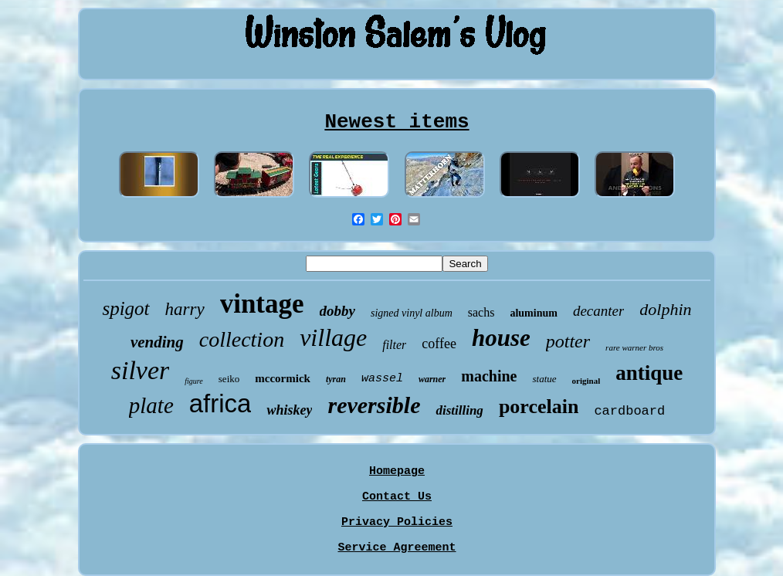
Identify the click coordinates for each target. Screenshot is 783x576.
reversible (373, 405)
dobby (337, 311)
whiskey (289, 410)
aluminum (533, 313)
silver (140, 370)
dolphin (665, 309)
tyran (336, 379)
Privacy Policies (397, 522)
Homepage (397, 471)
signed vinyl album (412, 313)
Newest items (396, 122)
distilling (459, 410)
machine (489, 376)
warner (432, 379)
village (333, 337)
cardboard (629, 411)
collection (241, 339)
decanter (598, 311)
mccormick (282, 378)
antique (649, 373)
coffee (439, 343)
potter (568, 341)
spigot (125, 308)
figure (194, 381)
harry (185, 309)
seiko (229, 379)
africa (220, 403)
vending (157, 342)
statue (544, 379)
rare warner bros (634, 347)
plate (151, 405)
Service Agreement (396, 547)
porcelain (539, 406)
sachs (481, 312)
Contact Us (397, 496)
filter (394, 344)
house (501, 337)
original (586, 380)
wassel (382, 378)
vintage (262, 304)
